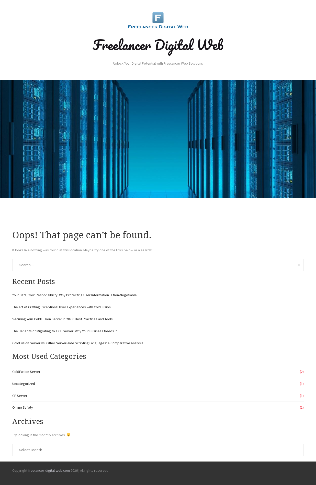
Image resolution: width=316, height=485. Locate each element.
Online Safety (22, 407)
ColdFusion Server (26, 371)
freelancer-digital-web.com (49, 470)
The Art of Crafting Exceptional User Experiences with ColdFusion (61, 307)
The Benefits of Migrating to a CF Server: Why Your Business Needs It (64, 331)
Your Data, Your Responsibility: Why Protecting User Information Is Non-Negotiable (74, 295)
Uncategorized (23, 383)
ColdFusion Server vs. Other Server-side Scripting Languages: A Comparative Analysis (77, 343)
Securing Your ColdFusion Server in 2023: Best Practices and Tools (62, 319)
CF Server (19, 395)
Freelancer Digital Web (158, 44)
